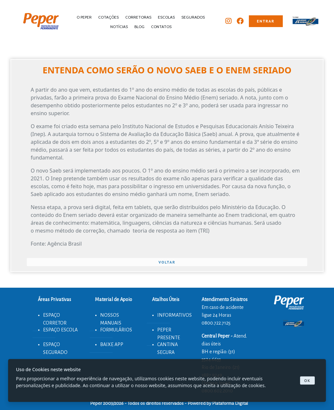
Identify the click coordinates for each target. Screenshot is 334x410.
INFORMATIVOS (174, 315)
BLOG (139, 26)
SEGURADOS (193, 17)
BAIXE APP (111, 344)
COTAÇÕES (108, 17)
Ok (307, 380)
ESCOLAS (166, 17)
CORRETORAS (138, 17)
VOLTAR (167, 262)
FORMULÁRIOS (116, 329)
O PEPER (84, 17)
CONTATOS (161, 26)
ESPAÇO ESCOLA (60, 329)
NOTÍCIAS (119, 26)
